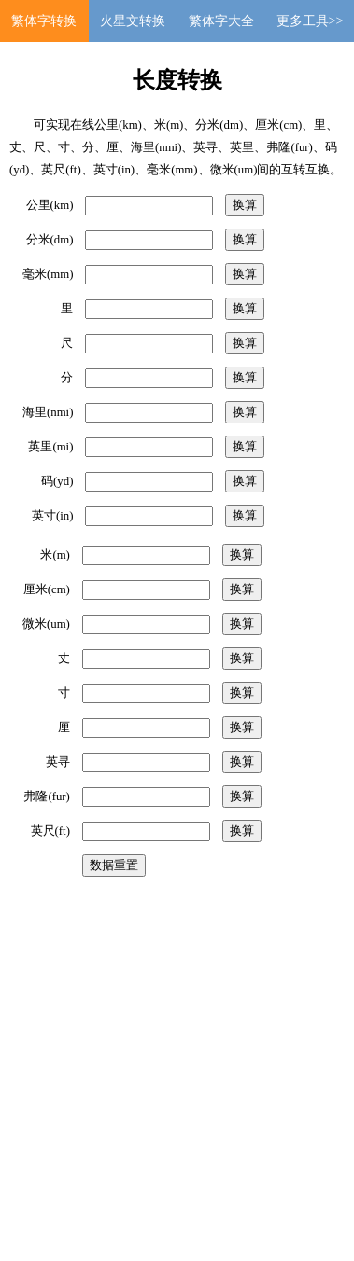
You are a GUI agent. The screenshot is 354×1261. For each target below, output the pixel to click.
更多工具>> (310, 20)
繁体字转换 (44, 20)
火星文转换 (132, 20)
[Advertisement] (175, 1060)
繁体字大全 (221, 20)
